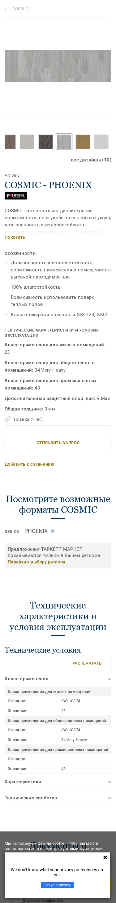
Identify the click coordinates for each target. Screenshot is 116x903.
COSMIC (20, 8)
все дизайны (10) (91, 160)
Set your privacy (58, 885)
